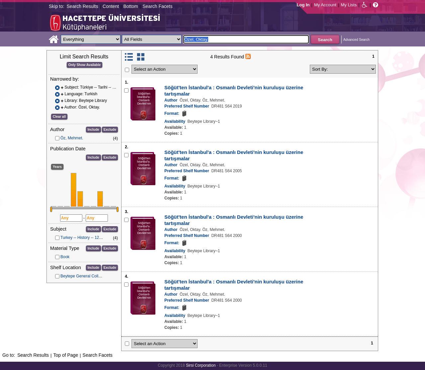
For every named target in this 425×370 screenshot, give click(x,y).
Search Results (82, 6)
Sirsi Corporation (200, 365)
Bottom (130, 6)
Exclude (110, 129)
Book (64, 257)
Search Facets (157, 6)
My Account (325, 4)
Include (93, 129)
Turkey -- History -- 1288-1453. (87, 237)
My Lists (349, 4)
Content (111, 6)
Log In (303, 4)
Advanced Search (356, 39)
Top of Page (65, 355)
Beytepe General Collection (84, 276)
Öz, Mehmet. (71, 138)
